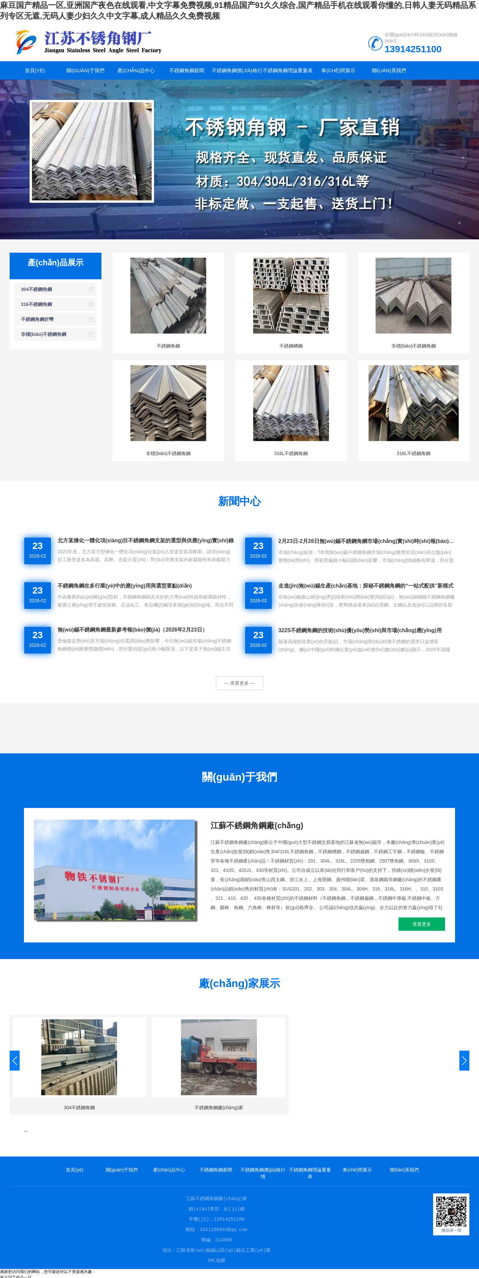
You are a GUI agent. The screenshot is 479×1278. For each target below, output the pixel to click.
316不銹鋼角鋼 (36, 304)
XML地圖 (216, 1258)
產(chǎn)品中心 (136, 70)
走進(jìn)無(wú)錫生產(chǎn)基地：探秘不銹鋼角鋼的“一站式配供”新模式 (365, 586)
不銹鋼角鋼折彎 (37, 319)
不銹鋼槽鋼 (291, 346)
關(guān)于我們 (85, 70)
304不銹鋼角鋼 (36, 289)
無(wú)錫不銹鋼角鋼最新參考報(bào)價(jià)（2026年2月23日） (133, 630)
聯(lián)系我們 (389, 70)
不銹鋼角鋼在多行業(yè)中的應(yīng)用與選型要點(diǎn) (125, 586)
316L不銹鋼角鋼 (291, 453)
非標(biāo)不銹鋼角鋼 (43, 334)
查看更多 (421, 924)
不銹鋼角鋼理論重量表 (288, 70)
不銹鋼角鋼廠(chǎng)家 (219, 1107)
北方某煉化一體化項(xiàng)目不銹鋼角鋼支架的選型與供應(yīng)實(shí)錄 (146, 540)
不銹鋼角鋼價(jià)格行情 (237, 74)
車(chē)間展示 (338, 70)
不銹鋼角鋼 (168, 346)
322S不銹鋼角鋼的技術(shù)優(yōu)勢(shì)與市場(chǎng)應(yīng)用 (360, 630)
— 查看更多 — (239, 683)
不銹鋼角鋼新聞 (186, 70)
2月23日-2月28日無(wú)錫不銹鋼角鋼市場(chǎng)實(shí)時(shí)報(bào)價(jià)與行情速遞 (366, 541)
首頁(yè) (35, 70)
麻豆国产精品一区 (16, 1275)
